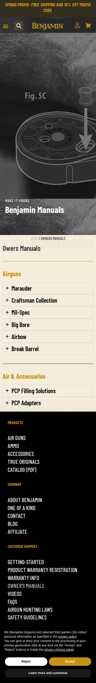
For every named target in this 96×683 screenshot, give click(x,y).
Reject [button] (26, 661)
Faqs (12, 601)
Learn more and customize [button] (47, 673)
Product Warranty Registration (42, 569)
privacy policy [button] (67, 636)
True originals (23, 461)
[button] (5, 26)
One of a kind (21, 507)
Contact (17, 515)
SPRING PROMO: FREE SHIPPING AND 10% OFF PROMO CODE (48, 7)
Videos (15, 593)
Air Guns (17, 437)
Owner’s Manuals (26, 585)
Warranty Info (23, 577)
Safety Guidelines (27, 617)
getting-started (26, 561)
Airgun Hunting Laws (30, 609)
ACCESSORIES (21, 453)
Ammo (13, 445)
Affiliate (17, 531)
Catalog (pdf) (22, 469)
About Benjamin (25, 499)
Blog (13, 523)
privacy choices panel (59, 649)
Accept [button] (70, 661)
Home (34, 238)
